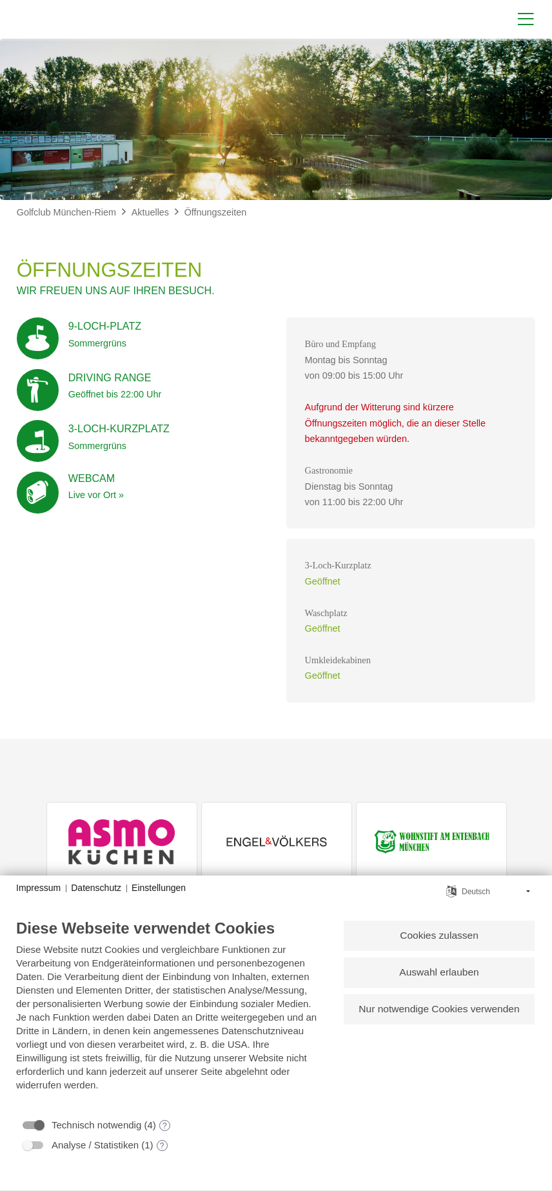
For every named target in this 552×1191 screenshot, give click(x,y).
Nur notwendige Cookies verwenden (438, 1010)
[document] (169, 1014)
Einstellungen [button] (159, 888)
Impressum (38, 888)
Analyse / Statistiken (95, 1144)
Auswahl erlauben (439, 972)
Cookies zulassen (438, 935)
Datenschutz (96, 888)
